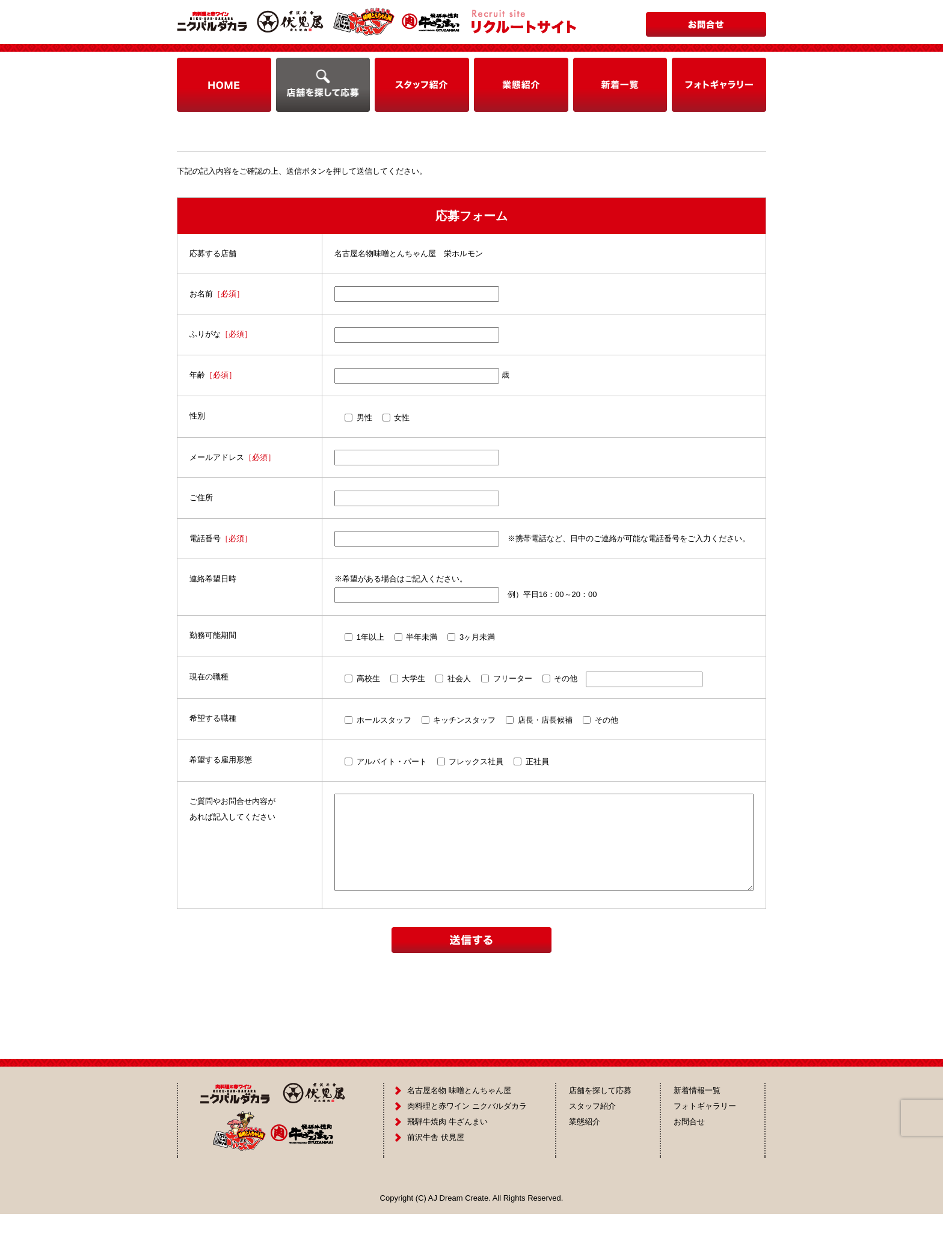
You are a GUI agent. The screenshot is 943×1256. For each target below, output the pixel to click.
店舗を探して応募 (600, 1132)
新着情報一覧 (697, 1132)
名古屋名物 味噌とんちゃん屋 (459, 1132)
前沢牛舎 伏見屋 (435, 1179)
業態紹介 (584, 1163)
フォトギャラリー (705, 1148)
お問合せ (689, 1163)
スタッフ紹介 (592, 1148)
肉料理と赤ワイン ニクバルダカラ (467, 1148)
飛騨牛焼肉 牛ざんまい (447, 1163)
